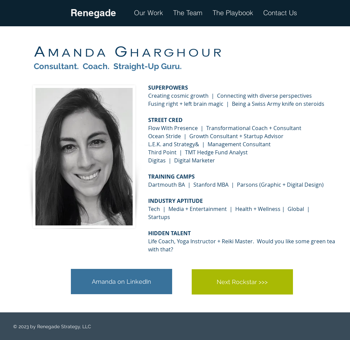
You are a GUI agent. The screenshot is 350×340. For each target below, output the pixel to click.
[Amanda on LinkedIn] (121, 281)
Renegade (93, 12)
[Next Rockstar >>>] (242, 282)
